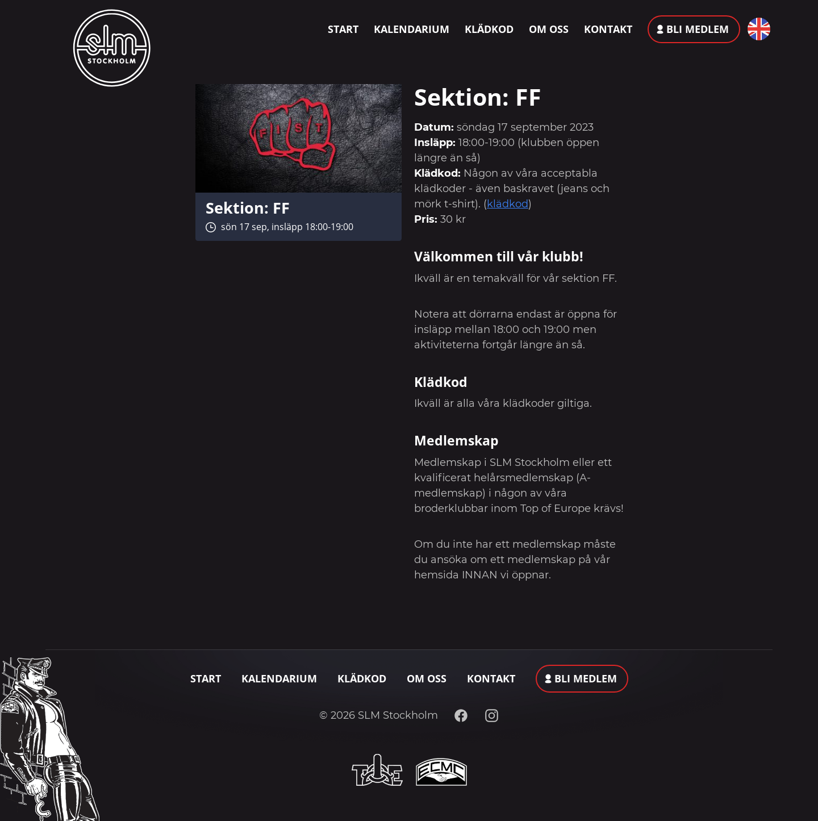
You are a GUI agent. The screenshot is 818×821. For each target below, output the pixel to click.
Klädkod (489, 29)
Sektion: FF (248, 207)
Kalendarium (411, 29)
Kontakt (608, 29)
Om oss (549, 29)
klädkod (507, 204)
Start (343, 29)
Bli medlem (697, 29)
